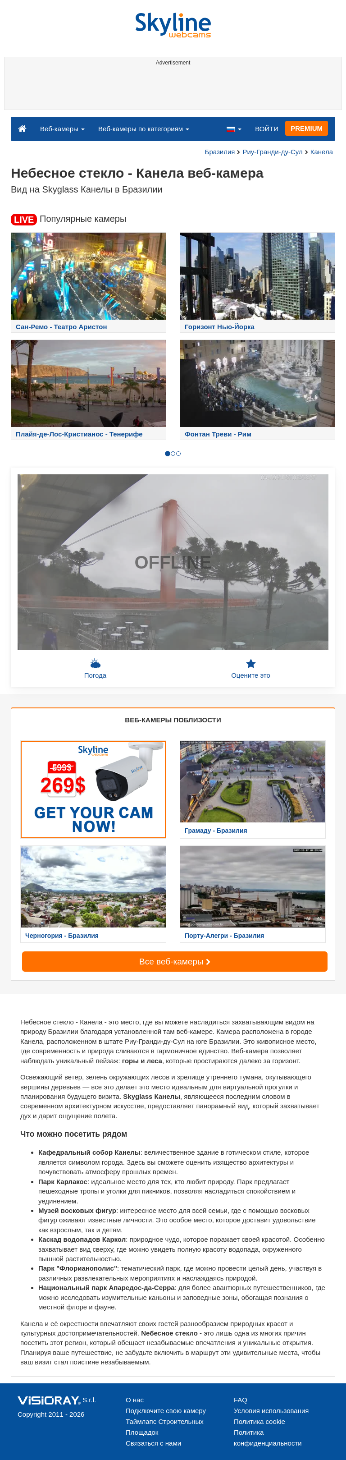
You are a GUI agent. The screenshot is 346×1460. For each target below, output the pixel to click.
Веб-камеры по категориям (143, 129)
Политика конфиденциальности (268, 1437)
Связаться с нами (153, 1443)
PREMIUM (307, 128)
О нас (135, 1400)
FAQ (240, 1400)
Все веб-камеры (174, 961)
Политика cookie (259, 1421)
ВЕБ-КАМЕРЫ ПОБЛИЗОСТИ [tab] (173, 720)
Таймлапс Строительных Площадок (165, 1427)
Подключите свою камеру (166, 1410)
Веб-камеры (62, 129)
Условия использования (271, 1410)
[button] (233, 128)
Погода (95, 668)
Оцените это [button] (250, 668)
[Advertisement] (171, 89)
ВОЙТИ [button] (266, 129)
